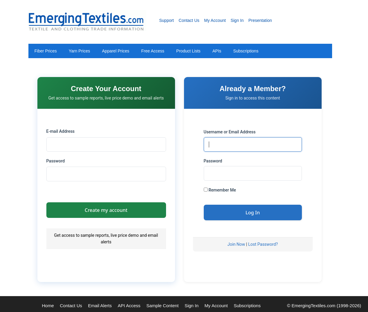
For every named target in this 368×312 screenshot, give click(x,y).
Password (55, 161)
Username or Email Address (230, 131)
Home (48, 305)
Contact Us (189, 20)
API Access (129, 305)
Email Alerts (100, 305)
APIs (216, 51)
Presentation (260, 20)
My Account (215, 20)
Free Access (152, 51)
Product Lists (188, 51)
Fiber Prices (45, 51)
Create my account (106, 210)
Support (166, 20)
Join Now (236, 244)
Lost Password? (263, 244)
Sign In (237, 20)
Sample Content (162, 305)
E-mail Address (60, 131)
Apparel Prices (115, 51)
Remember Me (220, 190)
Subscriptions (245, 51)
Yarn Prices (79, 51)
